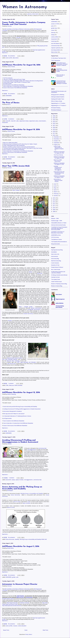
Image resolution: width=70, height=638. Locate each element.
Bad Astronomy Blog (56, 260)
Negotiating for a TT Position (58, 103)
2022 (54, 123)
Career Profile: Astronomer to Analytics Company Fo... (59, 148)
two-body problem (55, 50)
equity (13, 479)
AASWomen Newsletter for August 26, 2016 (21, 65)
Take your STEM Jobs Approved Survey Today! (14, 79)
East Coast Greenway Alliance (9, 359)
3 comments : (11, 119)
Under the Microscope (56, 281)
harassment (5, 122)
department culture (34, 121)
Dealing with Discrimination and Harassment (58, 92)
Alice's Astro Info (55, 254)
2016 (54, 135)
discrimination (42, 121)
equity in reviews (20, 479)
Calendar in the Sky (24, 602)
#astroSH (13, 121)
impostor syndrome (56, 47)
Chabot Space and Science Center (10, 604)
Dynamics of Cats (55, 265)
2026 (54, 116)
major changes (15, 190)
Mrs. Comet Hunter (55, 269)
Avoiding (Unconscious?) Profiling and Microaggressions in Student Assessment (21, 409)
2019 (54, 129)
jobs (17, 577)
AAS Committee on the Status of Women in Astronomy (17, 29)
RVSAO (30, 272)
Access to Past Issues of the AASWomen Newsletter (15, 87)
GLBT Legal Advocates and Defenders (26, 362)
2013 (54, 202)
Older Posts (45, 630)
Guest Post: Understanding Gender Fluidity (61, 70)
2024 (54, 119)
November (56, 139)
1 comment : (11, 383)
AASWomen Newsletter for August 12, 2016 (21, 392)
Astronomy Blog (55, 258)
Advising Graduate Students (57, 96)
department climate (24, 121)
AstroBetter (54, 252)
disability (17, 539)
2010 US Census (16, 501)
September (56, 142)
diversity (53, 32)
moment (10, 320)
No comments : (11, 56)
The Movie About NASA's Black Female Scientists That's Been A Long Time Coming (22, 148)
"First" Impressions (55, 60)
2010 (54, 207)
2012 (54, 203)
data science (15, 58)
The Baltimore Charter (56, 239)
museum (15, 625)
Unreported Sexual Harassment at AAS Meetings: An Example (61, 82)
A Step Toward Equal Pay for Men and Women (14, 145)
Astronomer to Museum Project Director (19, 584)
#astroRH (8, 121)
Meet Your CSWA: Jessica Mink (10, 142)
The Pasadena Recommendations (59, 241)
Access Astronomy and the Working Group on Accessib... (59, 173)
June (55, 186)
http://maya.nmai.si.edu (12, 602)
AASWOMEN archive (56, 235)
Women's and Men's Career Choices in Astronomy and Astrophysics (19, 147)
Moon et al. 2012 (10, 507)
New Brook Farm (11, 363)
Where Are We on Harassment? (60, 75)
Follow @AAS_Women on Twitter (58, 222)
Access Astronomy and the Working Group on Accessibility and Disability (20, 406)
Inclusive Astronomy (28, 313)
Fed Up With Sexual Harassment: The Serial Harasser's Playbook (61, 64)
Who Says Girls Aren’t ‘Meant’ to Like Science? (13, 413)
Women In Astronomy (24, 7)
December (56, 137)
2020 (54, 127)
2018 (54, 131)
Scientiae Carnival (55, 277)
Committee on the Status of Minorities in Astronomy (57, 232)
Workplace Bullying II (56, 110)
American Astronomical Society (58, 225)
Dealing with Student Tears (57, 99)
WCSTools (39, 273)
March (55, 191)
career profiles (9, 625)
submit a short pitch (33, 14)
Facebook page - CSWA (56, 220)
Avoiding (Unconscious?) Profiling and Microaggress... (58, 168)
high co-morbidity (26, 503)
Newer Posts (6, 630)
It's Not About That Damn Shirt (58, 58)
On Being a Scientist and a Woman (59, 275)
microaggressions (32, 449)
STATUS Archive (55, 237)
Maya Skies (44, 602)
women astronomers (36, 308)
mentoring (53, 41)
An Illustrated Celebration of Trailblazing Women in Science (17, 416)
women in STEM (55, 23)
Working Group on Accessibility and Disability (32, 493)
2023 (54, 121)
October (56, 140)
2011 (54, 205)
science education (22, 625)
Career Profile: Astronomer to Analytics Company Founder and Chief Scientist (23, 23)
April (55, 189)
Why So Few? (54, 52)
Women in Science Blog (56, 286)
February (56, 193)
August (56, 144)
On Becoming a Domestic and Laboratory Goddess (58, 272)
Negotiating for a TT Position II (58, 105)
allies (17, 121)
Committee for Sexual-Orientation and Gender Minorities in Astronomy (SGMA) (59, 228)
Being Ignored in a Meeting (57, 94)
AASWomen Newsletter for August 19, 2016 (21, 130)
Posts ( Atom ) (29, 634)
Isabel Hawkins (20, 596)
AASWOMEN (9, 95)
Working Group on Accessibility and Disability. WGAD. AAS (33, 539)
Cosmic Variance (55, 263)
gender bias (54, 28)
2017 (54, 133)
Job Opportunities (7, 83)
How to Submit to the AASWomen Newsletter (13, 85)
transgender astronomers (34, 309)
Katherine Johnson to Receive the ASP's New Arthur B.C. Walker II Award (20, 144)
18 (27, 501)
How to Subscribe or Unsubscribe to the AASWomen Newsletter (18, 86)
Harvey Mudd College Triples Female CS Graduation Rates (16, 82)
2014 (54, 200)
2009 (54, 209)
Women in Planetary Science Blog (59, 283)
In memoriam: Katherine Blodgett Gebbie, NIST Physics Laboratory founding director (23, 80)
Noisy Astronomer (55, 244)
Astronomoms (54, 256)
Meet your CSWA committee (15, 385)
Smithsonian (29, 597)
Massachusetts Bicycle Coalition (14, 358)
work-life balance (55, 43)
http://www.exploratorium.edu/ (11, 605)
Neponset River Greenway (13, 361)
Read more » (5, 52)
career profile (9, 58)
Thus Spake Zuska (55, 279)
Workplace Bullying (55, 107)
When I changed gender (26, 306)
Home (25, 630)
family (52, 34)
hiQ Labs (18, 37)
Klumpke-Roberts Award (8, 598)
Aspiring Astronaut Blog (57, 250)
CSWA (7, 385)
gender (14, 577)
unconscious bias (42, 448)
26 (29, 501)
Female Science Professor (57, 267)
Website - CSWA (55, 218)
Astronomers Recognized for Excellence (12, 411)
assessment (9, 479)
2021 (54, 125)
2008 (54, 211)
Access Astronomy (15, 495)
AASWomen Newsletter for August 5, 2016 (20, 546)
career (52, 30)
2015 (54, 198)
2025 (54, 118)
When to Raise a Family (56, 101)
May (55, 188)
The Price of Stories (7, 78)
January (56, 195)
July (55, 184)
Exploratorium (20, 597)
